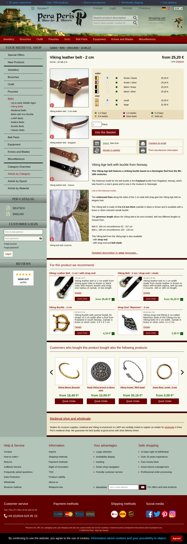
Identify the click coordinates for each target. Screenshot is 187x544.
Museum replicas (13, 487)
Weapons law (56, 487)
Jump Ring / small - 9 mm (165, 387)
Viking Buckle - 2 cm (60, 307)
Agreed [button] (176, 538)
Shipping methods (58, 456)
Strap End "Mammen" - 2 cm (133, 307)
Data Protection (12, 477)
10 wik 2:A (86, 47)
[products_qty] (96, 124)
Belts (62, 47)
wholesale (169, 427)
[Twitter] (157, 514)
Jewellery (8, 39)
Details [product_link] (78, 293)
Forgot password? (11, 248)
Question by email (157, 143)
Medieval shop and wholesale (70, 418)
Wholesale (9, 482)
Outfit (40, 39)
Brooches (25, 39)
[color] (107, 78)
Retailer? (43, 8)
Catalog (53, 47)
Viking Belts (73, 47)
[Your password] (23, 238)
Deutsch (19, 208)
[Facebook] (149, 514)
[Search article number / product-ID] (115, 23)
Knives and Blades (122, 39)
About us (53, 482)
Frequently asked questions (18, 472)
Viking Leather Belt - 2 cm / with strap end (72, 273)
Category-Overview (19, 166)
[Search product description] (115, 18)
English (18, 214)
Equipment (99, 39)
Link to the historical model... (104, 191)
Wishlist (127, 8)
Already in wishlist (111, 150)
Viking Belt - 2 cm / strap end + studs (138, 273)
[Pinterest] (164, 514)
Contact (98, 8)
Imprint (52, 451)
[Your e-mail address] (23, 231)
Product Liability (57, 477)
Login (112, 8)
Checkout (144, 8)
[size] (107, 100)
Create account (10, 244)
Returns (8, 462)
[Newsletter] (142, 487)
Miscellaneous (147, 39)
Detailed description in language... (115, 252)
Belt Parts (81, 39)
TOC (51, 472)
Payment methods (58, 462)
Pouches (53, 39)
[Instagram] (172, 514)
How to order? (11, 456)
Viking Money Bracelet (69, 387)
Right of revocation (58, 466)
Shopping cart (157, 18)
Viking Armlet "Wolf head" (132, 387)
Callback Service (12, 466)
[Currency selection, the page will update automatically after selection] (178, 8)
